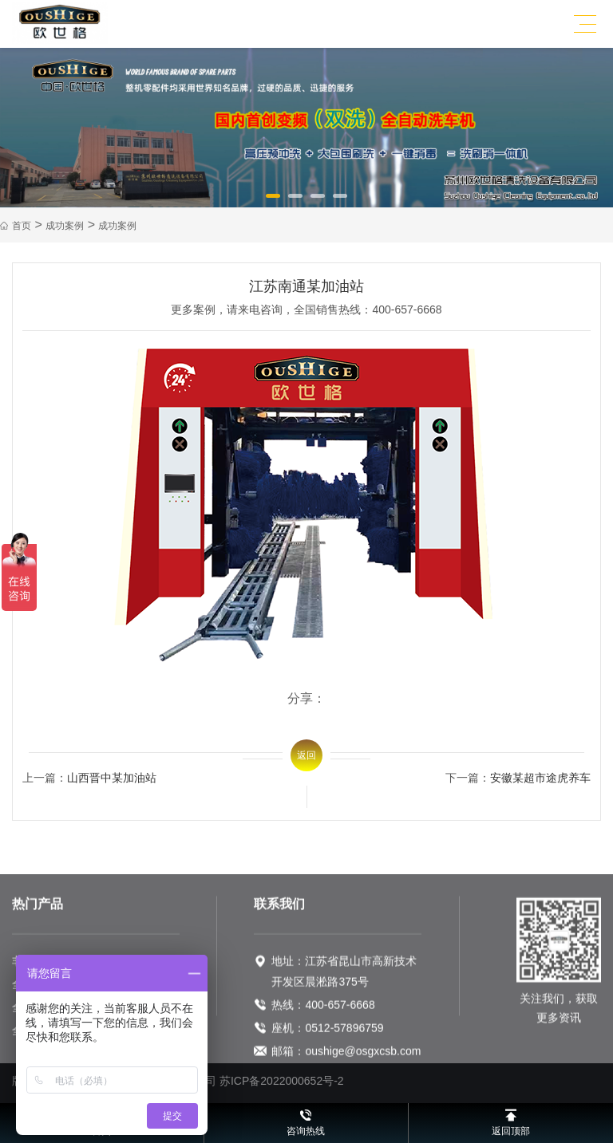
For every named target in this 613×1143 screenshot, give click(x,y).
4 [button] (341, 202)
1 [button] (274, 202)
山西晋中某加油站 (111, 777)
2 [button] (296, 202)
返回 (306, 755)
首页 (21, 225)
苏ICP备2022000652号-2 (281, 1080)
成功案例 (64, 225)
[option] (306, 127)
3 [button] (318, 202)
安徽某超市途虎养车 (540, 777)
